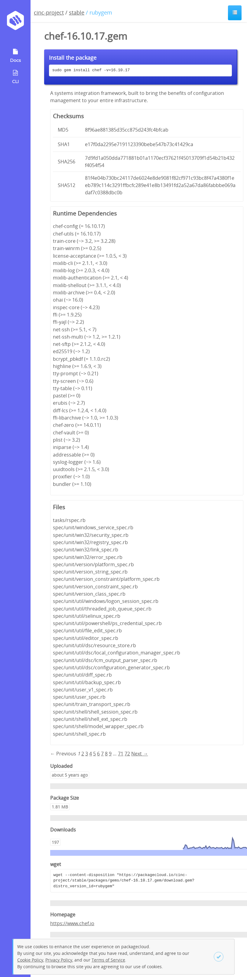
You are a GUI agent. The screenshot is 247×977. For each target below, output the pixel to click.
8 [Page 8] (106, 753)
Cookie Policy (30, 960)
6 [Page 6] (98, 753)
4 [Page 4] (90, 753)
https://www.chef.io (72, 923)
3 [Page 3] (86, 753)
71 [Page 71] (120, 753)
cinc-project (49, 12)
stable (76, 12)
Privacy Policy (58, 960)
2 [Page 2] (82, 753)
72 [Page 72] (127, 753)
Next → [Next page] (139, 753)
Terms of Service (108, 960)
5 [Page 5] (94, 753)
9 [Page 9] (110, 753)
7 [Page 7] (102, 753)
